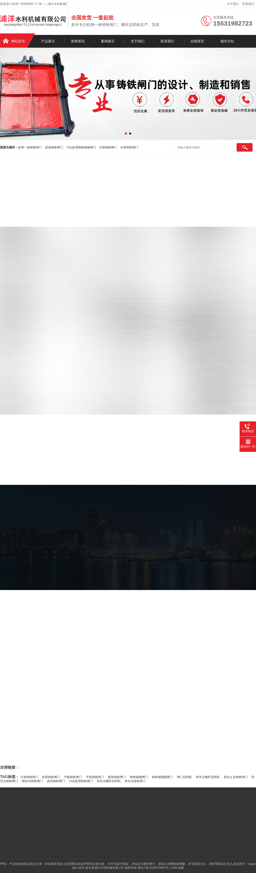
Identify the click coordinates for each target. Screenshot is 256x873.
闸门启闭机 (184, 777)
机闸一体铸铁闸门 (30, 147)
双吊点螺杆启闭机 (109, 781)
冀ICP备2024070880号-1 (154, 867)
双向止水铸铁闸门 (236, 777)
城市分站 (227, 41)
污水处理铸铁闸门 (81, 781)
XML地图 (178, 867)
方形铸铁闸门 (29, 777)
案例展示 (108, 41)
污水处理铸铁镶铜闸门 (81, 147)
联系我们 (248, 4)
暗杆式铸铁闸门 (32, 781)
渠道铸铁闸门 (54, 147)
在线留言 (197, 41)
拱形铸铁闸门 (51, 777)
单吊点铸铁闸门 (135, 781)
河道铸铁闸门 (108, 147)
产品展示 (48, 41)
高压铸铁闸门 (56, 781)
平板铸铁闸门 (73, 777)
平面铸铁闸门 (95, 777)
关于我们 (233, 4)
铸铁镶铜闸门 (139, 777)
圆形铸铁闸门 (117, 777)
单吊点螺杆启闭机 (208, 777)
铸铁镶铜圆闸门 (162, 777)
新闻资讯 (78, 41)
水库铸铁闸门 (129, 147)
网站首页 (18, 41)
